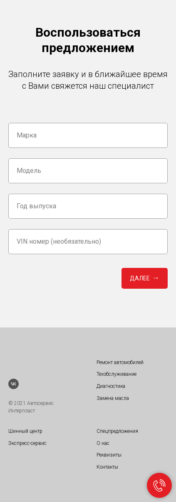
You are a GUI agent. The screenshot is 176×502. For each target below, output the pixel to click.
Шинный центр (25, 431)
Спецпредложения (117, 431)
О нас (103, 443)
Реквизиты (109, 455)
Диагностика (111, 386)
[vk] (13, 384)
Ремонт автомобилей (120, 362)
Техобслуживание (116, 374)
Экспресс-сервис (27, 443)
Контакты (107, 467)
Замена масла (113, 398)
